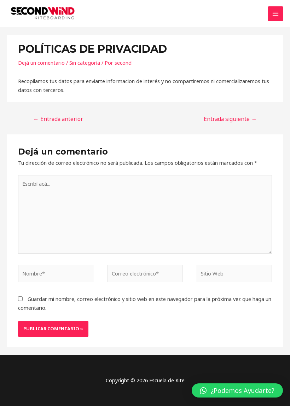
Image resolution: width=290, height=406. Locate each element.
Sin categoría (84, 62)
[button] (237, 390)
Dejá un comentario (41, 62)
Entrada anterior (58, 119)
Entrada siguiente (230, 119)
